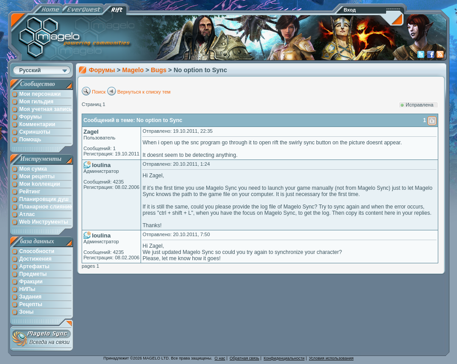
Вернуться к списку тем (144, 91)
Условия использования (331, 358)
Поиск (98, 91)
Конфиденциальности (284, 358)
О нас (220, 358)
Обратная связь (244, 358)
